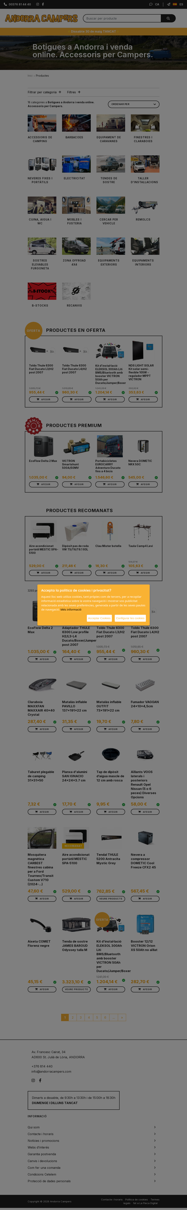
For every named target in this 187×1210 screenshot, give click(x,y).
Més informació (71, 609)
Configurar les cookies (130, 618)
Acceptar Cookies (99, 618)
